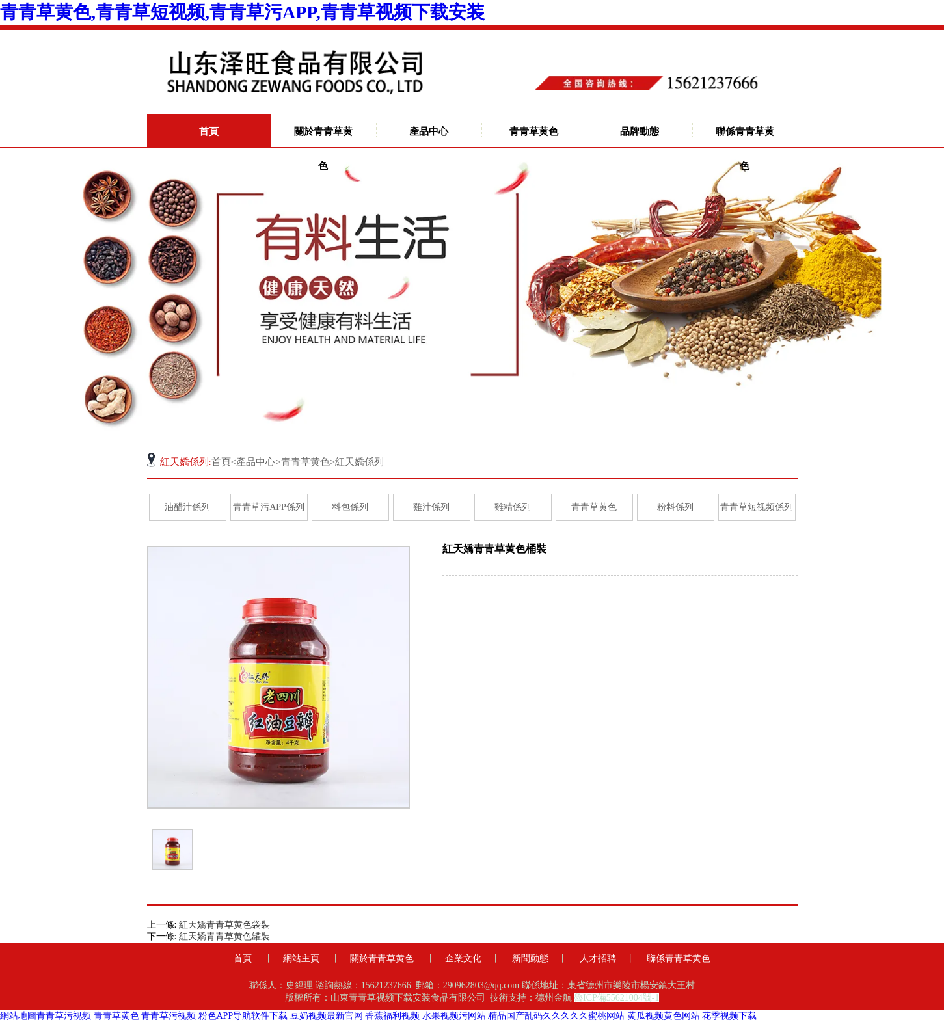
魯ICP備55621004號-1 (616, 997)
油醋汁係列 (187, 507)
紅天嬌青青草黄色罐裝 (224, 936)
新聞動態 (530, 958)
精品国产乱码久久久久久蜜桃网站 (556, 1016)
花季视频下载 (729, 1016)
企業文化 (463, 958)
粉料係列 (675, 507)
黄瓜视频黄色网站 (663, 1016)
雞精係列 (512, 507)
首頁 (209, 131)
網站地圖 (18, 1016)
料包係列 (350, 507)
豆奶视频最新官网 (326, 1016)
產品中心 (428, 131)
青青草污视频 (63, 1016)
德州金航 (553, 997)
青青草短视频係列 (756, 507)
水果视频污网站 (454, 1016)
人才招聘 (598, 958)
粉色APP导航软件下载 (243, 1016)
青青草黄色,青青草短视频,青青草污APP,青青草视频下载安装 (242, 12)
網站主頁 (301, 958)
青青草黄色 (533, 131)
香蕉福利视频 (392, 1016)
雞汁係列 (431, 507)
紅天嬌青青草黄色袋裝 (224, 925)
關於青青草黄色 (323, 148)
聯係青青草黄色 (745, 148)
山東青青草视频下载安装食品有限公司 (407, 997)
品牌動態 (639, 131)
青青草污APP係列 (268, 507)
